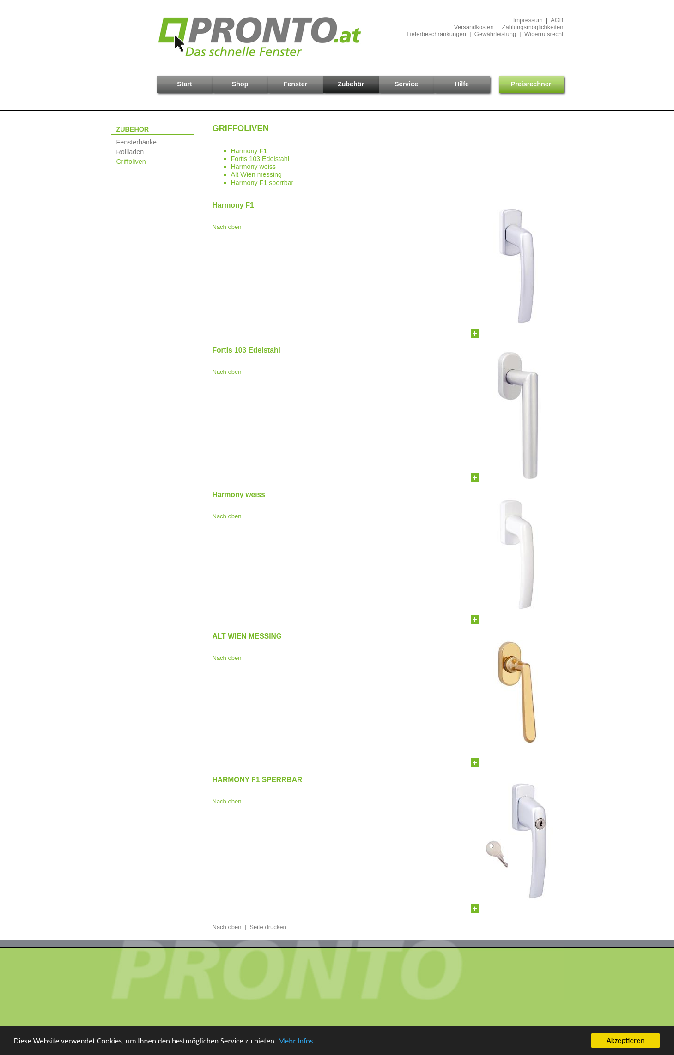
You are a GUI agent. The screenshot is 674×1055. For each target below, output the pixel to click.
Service (406, 84)
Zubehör (351, 84)
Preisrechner (531, 84)
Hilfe (462, 84)
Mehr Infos (295, 1041)
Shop (240, 84)
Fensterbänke (136, 142)
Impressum (528, 20)
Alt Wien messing (256, 174)
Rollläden (130, 152)
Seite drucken (267, 926)
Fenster (296, 84)
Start (184, 84)
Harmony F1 (249, 151)
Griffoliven (131, 161)
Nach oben (227, 226)
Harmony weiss (253, 166)
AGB (557, 20)
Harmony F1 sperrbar (262, 182)
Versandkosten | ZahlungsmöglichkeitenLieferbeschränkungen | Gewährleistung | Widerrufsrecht (485, 30)
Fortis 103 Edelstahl (260, 158)
